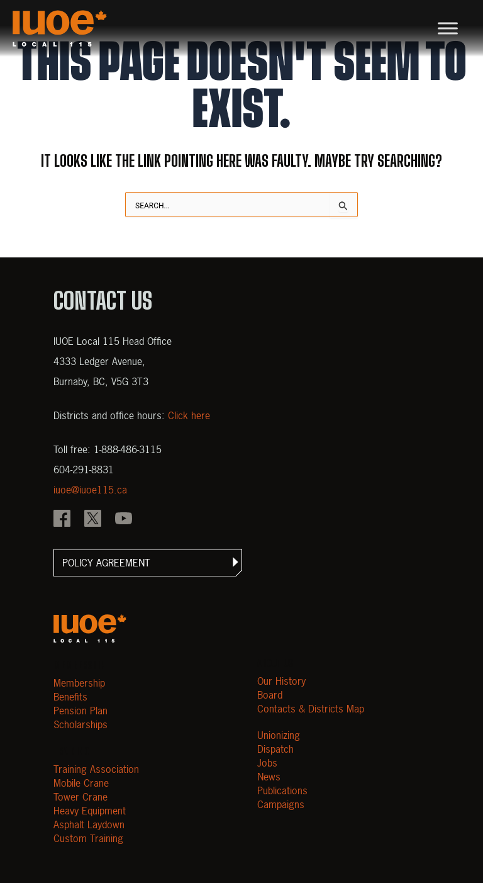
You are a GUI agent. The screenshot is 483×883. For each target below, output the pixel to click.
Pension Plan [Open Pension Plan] (80, 710)
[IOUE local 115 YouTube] (123, 520)
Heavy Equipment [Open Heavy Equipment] (89, 811)
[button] (148, 562)
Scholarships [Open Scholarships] (80, 724)
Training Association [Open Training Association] (96, 769)
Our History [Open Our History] (281, 681)
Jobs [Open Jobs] (267, 763)
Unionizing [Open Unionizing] (278, 735)
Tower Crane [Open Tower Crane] (80, 797)
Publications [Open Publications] (282, 790)
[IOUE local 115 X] (92, 520)
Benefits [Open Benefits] (70, 697)
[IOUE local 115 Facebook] (61, 520)
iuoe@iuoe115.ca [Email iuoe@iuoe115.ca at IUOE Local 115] (90, 490)
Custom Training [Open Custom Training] (88, 838)
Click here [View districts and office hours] (189, 415)
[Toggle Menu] (448, 28)
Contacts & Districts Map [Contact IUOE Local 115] (310, 709)
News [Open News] (268, 777)
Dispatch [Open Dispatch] (275, 749)
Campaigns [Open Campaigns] (280, 804)
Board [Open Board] (269, 695)
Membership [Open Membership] (79, 683)
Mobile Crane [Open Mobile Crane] (81, 783)
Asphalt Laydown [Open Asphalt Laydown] (89, 824)
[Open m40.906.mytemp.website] (89, 628)
